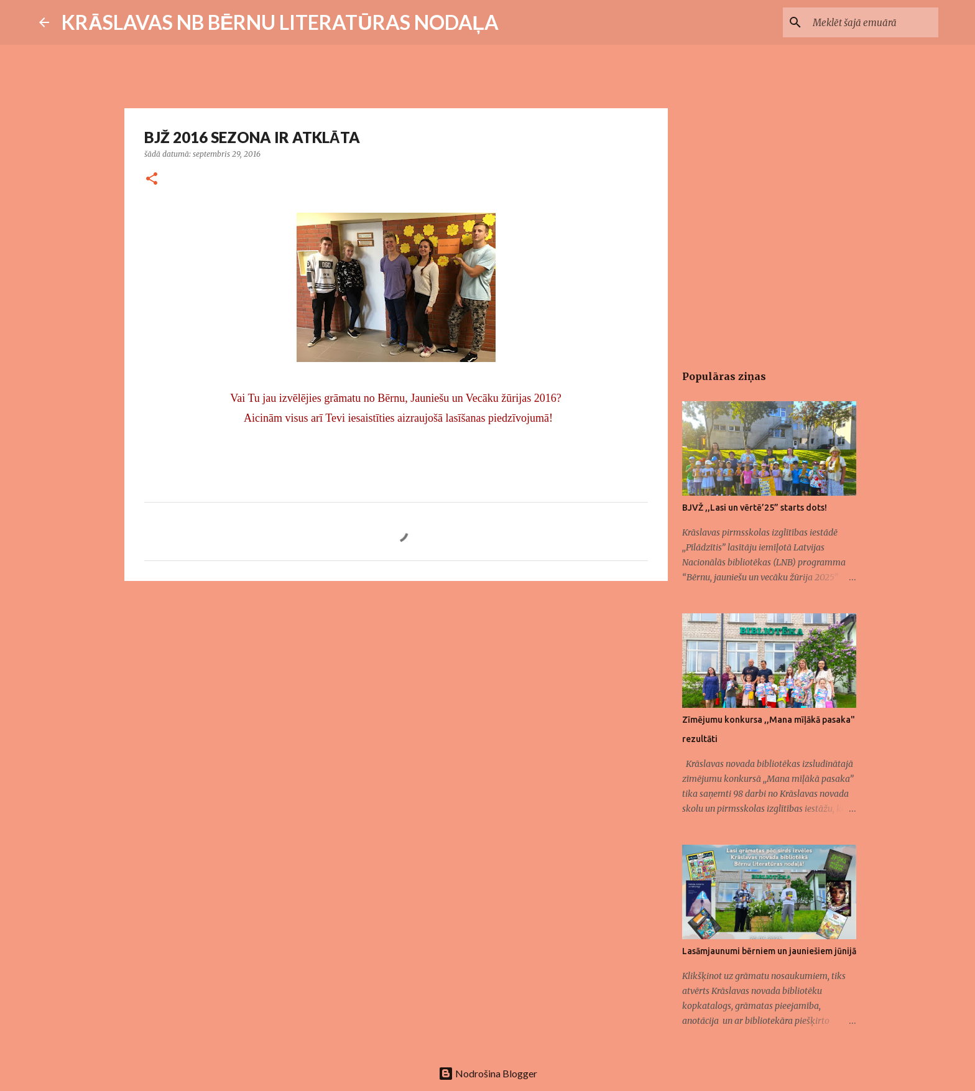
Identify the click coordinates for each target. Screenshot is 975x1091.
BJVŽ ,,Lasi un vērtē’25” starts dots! (754, 508)
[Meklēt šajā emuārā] (873, 22)
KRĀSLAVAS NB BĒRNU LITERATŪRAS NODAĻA (280, 22)
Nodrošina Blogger (487, 1073)
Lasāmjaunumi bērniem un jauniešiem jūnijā (769, 951)
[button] (151, 179)
